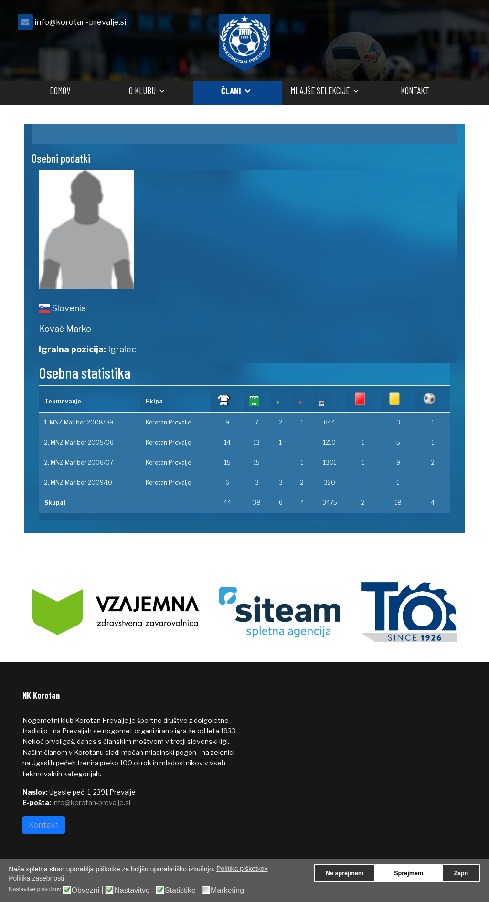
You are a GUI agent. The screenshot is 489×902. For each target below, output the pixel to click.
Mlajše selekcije (320, 90)
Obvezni (86, 890)
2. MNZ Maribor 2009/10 (78, 482)
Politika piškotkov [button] (241, 868)
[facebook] (455, 24)
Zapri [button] (461, 873)
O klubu (142, 90)
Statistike (180, 890)
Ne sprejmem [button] (344, 873)
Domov (60, 90)
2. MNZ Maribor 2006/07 (78, 462)
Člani (231, 90)
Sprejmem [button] (408, 873)
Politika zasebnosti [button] (36, 878)
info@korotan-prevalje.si (80, 22)
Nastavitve (132, 890)
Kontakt (415, 90)
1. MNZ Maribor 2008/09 (78, 422)
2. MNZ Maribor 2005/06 (79, 442)
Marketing (227, 890)
